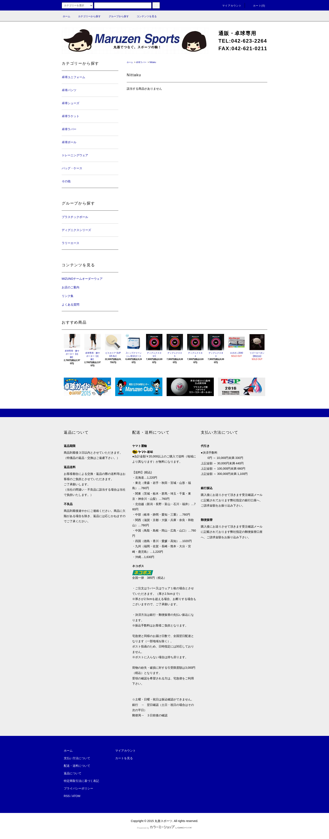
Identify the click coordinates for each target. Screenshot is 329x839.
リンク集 (67, 296)
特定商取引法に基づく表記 (81, 781)
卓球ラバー (141, 62)
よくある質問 (70, 304)
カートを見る (124, 758)
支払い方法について (77, 758)
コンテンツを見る (144, 16)
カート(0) (256, 5)
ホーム (66, 16)
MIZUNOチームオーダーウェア (82, 278)
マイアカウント (229, 5)
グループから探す (116, 16)
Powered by (164, 828)
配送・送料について (77, 765)
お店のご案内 (70, 287)
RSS (67, 796)
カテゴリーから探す (87, 16)
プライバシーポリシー (78, 788)
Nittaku (152, 62)
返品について (72, 773)
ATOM (76, 796)
